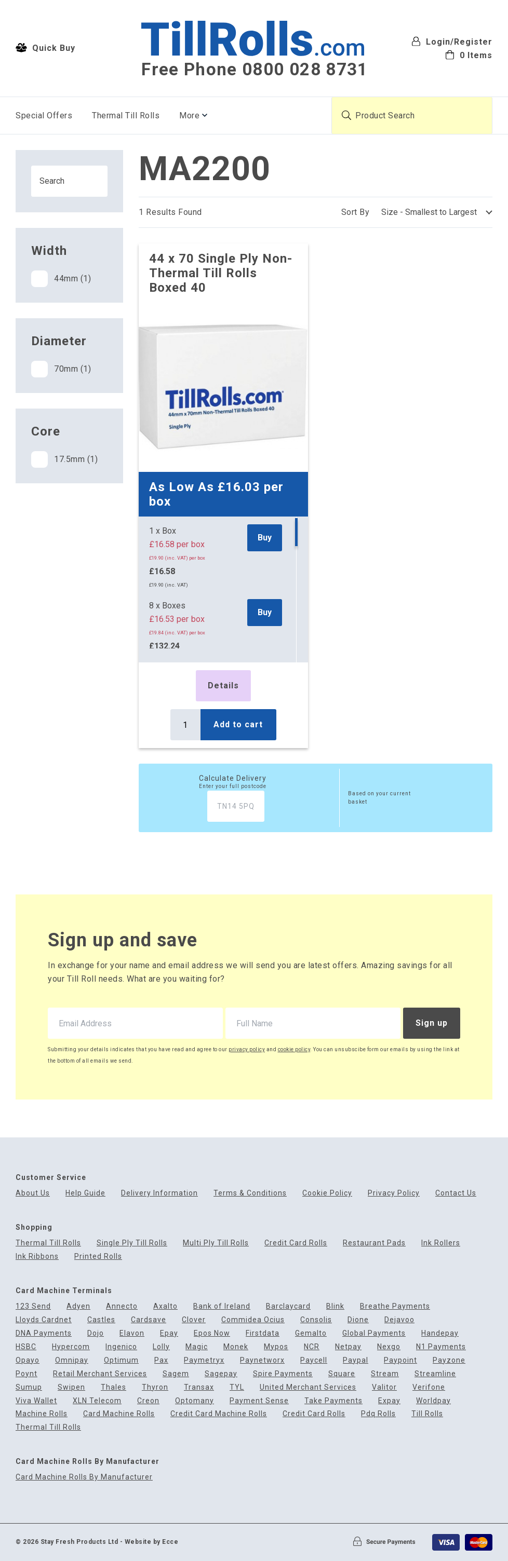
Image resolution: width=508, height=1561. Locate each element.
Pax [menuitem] (161, 1360)
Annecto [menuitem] (122, 1306)
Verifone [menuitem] (428, 1387)
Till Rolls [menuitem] (427, 1414)
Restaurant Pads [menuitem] (374, 1243)
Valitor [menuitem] (384, 1387)
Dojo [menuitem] (95, 1333)
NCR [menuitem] (311, 1347)
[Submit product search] (346, 115)
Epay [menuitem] (169, 1333)
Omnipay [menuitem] (71, 1360)
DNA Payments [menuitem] (44, 1333)
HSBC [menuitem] (26, 1347)
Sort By (355, 212)
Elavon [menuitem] (131, 1333)
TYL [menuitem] (237, 1387)
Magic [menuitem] (196, 1347)
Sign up (432, 1023)
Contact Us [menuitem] (455, 1193)
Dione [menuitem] (358, 1320)
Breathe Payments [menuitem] (395, 1306)
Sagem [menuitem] (176, 1374)
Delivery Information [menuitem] (159, 1193)
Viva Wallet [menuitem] (36, 1401)
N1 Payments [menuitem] (441, 1347)
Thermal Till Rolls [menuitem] (125, 115)
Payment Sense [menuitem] (259, 1401)
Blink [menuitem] (335, 1306)
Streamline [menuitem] (435, 1374)
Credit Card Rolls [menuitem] (295, 1243)
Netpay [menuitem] (348, 1347)
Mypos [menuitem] (276, 1347)
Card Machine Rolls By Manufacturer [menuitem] (84, 1477)
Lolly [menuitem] (161, 1347)
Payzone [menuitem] (449, 1360)
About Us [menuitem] (33, 1193)
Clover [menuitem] (194, 1320)
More (189, 115)
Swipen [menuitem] (71, 1387)
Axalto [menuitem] (165, 1306)
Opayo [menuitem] (27, 1360)
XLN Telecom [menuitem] (97, 1401)
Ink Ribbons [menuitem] (37, 1256)
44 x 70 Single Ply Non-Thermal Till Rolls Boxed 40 (220, 273)
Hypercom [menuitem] (71, 1347)
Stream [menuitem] (385, 1374)
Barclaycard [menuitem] (288, 1306)
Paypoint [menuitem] (400, 1360)
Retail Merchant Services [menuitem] (100, 1374)
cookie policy (294, 1049)
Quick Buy (45, 47)
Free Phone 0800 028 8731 (254, 69)
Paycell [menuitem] (313, 1360)
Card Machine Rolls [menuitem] (119, 1414)
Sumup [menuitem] (29, 1387)
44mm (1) (61, 278)
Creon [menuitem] (148, 1401)
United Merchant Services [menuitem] (308, 1387)
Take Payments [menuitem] (333, 1401)
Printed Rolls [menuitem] (98, 1256)
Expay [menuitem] (389, 1401)
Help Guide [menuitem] (85, 1193)
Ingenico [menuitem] (121, 1347)
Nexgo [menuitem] (388, 1347)
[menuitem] (451, 54)
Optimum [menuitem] (121, 1360)
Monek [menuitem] (235, 1347)
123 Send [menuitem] (33, 1306)
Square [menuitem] (341, 1374)
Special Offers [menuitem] (44, 115)
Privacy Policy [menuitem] (394, 1193)
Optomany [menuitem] (194, 1401)
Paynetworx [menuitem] (262, 1360)
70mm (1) (61, 369)
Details (223, 685)
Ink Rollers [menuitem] (440, 1243)
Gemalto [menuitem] (311, 1333)
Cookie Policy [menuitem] (327, 1193)
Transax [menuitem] (199, 1387)
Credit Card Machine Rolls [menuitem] (218, 1414)
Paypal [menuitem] (355, 1360)
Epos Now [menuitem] (212, 1333)
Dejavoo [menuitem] (399, 1320)
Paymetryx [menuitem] (204, 1360)
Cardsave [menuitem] (148, 1320)
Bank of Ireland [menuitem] (221, 1306)
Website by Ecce (152, 1541)
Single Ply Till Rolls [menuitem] (132, 1243)
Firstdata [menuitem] (262, 1333)
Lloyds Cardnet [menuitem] (44, 1320)
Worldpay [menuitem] (433, 1401)
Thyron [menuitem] (155, 1387)
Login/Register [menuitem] (451, 41)
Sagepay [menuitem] (221, 1374)
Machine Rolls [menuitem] (42, 1414)
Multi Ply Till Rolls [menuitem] (216, 1243)
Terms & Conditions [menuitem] (250, 1193)
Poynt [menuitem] (26, 1374)
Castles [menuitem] (101, 1320)
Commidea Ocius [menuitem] (253, 1320)
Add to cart (238, 724)
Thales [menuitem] (113, 1387)
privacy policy (247, 1049)
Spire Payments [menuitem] (283, 1374)
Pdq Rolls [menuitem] (378, 1414)
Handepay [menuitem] (440, 1333)
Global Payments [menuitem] (374, 1333)
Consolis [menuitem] (316, 1320)
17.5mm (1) (64, 459)
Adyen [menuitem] (78, 1306)
